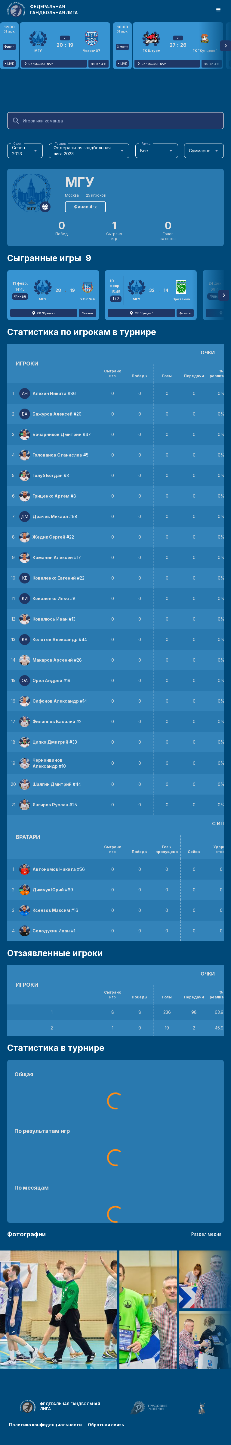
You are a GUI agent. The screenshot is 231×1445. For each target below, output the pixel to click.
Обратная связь (106, 1424)
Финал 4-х (85, 206)
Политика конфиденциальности (45, 1424)
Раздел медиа (206, 1234)
